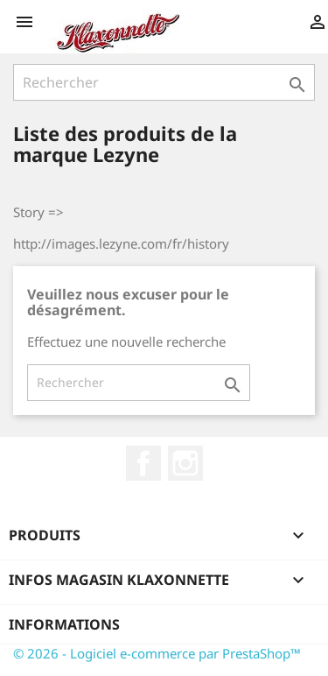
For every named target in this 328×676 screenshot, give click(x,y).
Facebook (143, 463)
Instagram (185, 463)
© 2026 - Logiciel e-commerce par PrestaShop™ (157, 653)
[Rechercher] (164, 82)
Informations (64, 624)
